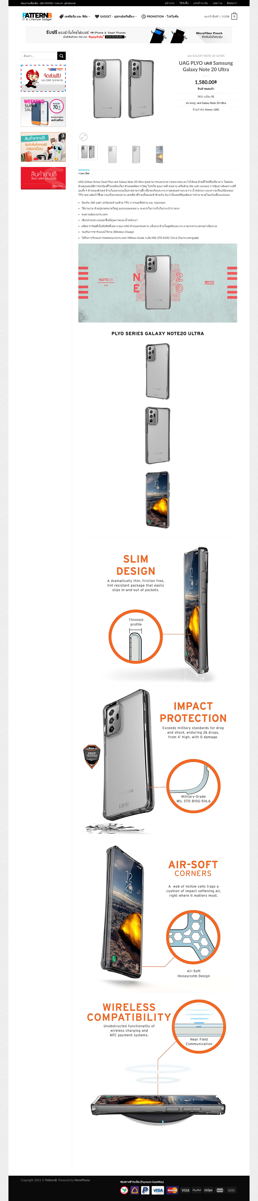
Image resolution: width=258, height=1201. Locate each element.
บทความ (217, 3)
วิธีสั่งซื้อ (184, 3)
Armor (208, 109)
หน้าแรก (170, 3)
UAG (216, 109)
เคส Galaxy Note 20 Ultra (206, 55)
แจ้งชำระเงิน (200, 3)
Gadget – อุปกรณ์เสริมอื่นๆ (116, 16)
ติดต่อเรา (232, 3)
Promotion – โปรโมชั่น (160, 16)
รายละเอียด (84, 173)
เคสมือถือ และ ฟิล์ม (74, 16)
